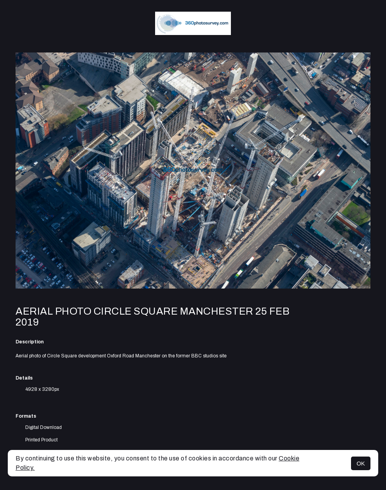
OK (360, 463)
